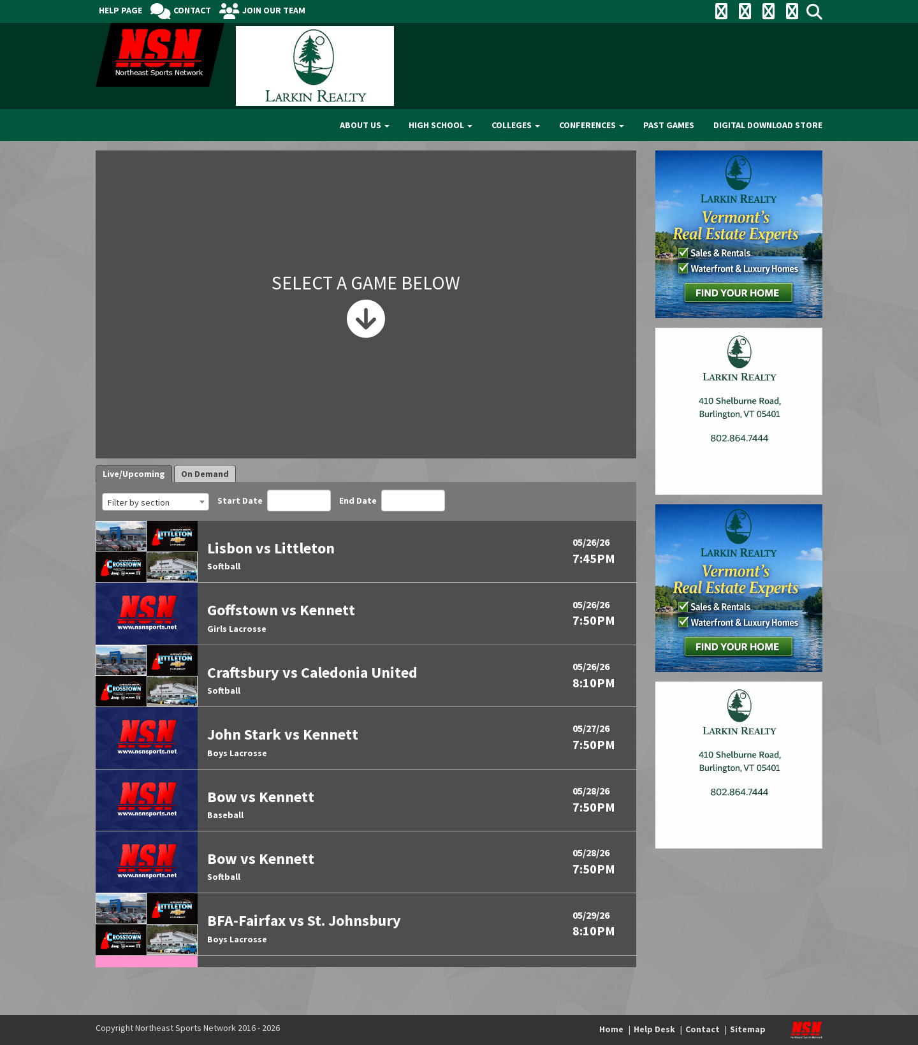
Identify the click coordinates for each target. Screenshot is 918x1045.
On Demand (205, 473)
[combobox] (155, 502)
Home (611, 1029)
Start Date (274, 500)
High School (440, 125)
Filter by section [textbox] (139, 502)
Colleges (516, 125)
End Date (392, 500)
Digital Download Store (767, 125)
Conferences (591, 125)
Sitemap (748, 1029)
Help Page (120, 10)
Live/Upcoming (134, 473)
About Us (365, 125)
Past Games (668, 125)
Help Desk (654, 1029)
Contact (192, 10)
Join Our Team (273, 10)
